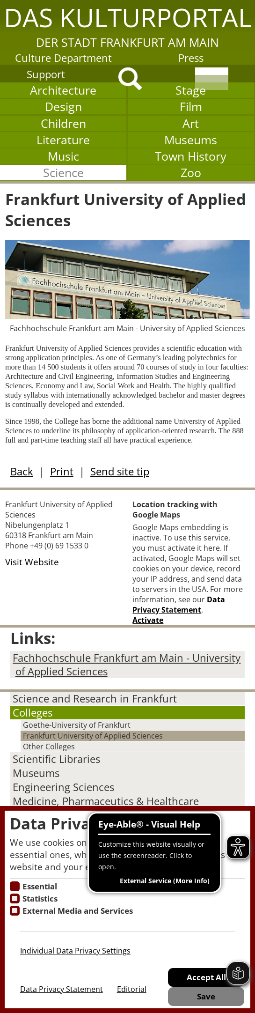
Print (61, 471)
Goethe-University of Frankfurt (77, 725)
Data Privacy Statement (178, 604)
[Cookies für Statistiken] (15, 898)
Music (63, 156)
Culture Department (63, 58)
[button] (127, 25)
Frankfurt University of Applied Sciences (93, 736)
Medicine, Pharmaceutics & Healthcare (106, 801)
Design (63, 106)
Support (46, 74)
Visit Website (32, 562)
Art (190, 123)
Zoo (191, 172)
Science (63, 172)
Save (206, 996)
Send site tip (119, 471)
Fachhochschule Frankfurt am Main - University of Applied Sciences (126, 664)
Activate (147, 620)
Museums (190, 140)
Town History (190, 156)
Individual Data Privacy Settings (75, 951)
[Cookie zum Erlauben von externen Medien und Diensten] (15, 911)
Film (191, 106)
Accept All (206, 977)
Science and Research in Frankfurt (95, 698)
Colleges (32, 712)
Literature (63, 140)
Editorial (131, 989)
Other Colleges (49, 746)
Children (63, 123)
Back (21, 471)
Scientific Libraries (56, 759)
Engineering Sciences (63, 787)
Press (191, 58)
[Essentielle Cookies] (15, 886)
